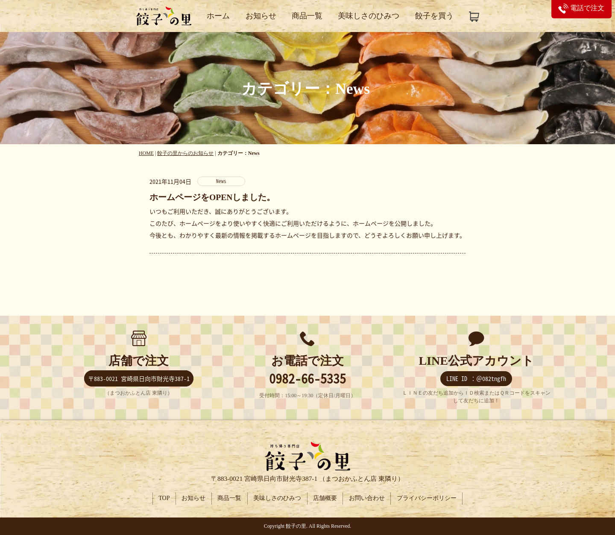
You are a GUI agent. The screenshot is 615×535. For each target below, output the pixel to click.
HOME (146, 153)
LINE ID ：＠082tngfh (476, 379)
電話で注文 (581, 8)
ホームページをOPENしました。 (212, 197)
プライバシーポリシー (428, 498)
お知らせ (261, 16)
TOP (162, 498)
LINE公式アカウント (476, 361)
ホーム (218, 16)
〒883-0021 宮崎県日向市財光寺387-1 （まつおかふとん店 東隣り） (307, 478)
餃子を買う (434, 16)
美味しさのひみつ (368, 16)
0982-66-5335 (307, 378)
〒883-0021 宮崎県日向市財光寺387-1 (139, 379)
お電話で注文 (307, 361)
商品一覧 (307, 16)
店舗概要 (325, 498)
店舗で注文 (138, 361)
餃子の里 (296, 526)
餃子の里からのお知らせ (185, 153)
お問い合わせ (368, 498)
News (221, 181)
